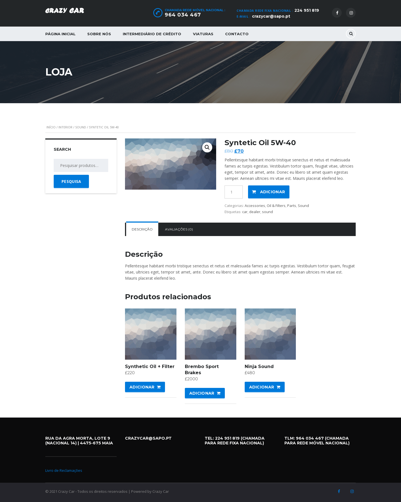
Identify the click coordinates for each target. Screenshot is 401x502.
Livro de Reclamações (63, 470)
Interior (65, 127)
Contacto (237, 34)
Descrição (142, 229)
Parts (291, 205)
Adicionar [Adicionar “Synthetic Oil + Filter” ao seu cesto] (142, 387)
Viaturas (203, 34)
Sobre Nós (99, 34)
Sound (80, 127)
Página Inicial (60, 34)
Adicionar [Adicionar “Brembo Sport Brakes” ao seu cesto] (201, 393)
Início (51, 127)
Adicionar (272, 191)
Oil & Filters (276, 205)
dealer (254, 211)
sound (267, 211)
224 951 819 (306, 10)
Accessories (255, 205)
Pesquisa (71, 181)
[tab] (142, 229)
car (244, 211)
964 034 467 (183, 15)
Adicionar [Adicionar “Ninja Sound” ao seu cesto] (261, 387)
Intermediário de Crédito (152, 34)
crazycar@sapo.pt (271, 16)
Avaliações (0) (179, 229)
